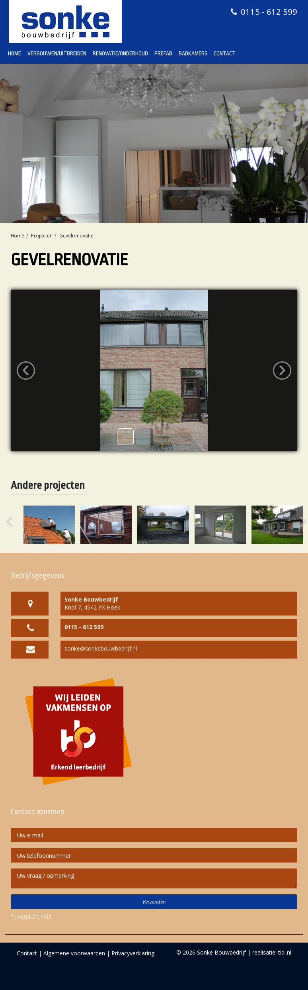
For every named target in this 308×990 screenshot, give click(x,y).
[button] (17, 525)
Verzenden (154, 901)
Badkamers (193, 53)
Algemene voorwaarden (74, 953)
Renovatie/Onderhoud (120, 53)
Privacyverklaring (132, 953)
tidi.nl (284, 952)
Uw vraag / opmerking (154, 878)
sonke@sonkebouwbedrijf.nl (100, 648)
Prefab (163, 53)
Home (14, 53)
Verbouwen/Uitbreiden (56, 53)
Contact (225, 53)
